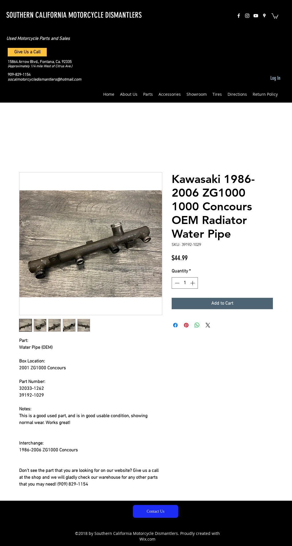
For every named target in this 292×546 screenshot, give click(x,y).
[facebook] (239, 16)
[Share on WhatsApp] (197, 325)
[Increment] (193, 283)
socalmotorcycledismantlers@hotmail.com (44, 79)
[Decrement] (177, 283)
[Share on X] (207, 325)
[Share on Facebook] (175, 325)
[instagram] (247, 16)
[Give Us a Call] (27, 52)
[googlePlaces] (264, 16)
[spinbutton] (185, 283)
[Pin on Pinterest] (186, 325)
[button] (274, 16)
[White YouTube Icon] (256, 16)
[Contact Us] (155, 511)
